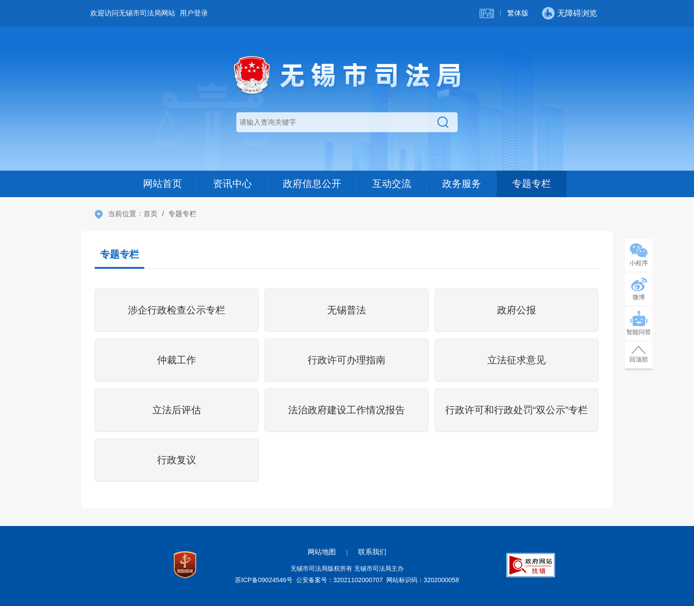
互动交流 (391, 183)
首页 (150, 213)
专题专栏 (531, 183)
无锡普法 (346, 310)
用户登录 (194, 13)
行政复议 (176, 459)
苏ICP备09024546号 (264, 579)
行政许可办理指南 (347, 360)
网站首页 (162, 183)
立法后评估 (176, 409)
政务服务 (461, 183)
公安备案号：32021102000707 (339, 579)
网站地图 (322, 552)
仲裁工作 (176, 360)
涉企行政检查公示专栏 (176, 310)
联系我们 (372, 552)
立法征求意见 (516, 360)
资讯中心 (232, 183)
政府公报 (516, 310)
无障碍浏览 (577, 13)
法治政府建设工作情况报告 (346, 409)
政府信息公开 (312, 183)
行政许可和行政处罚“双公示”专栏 (516, 409)
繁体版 (517, 13)
